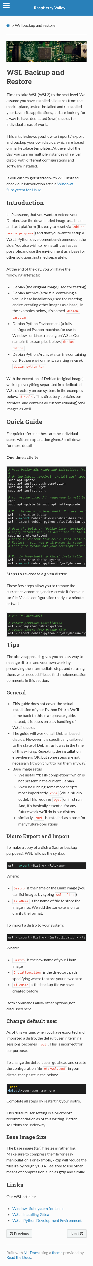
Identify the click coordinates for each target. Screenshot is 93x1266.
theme (57, 1252)
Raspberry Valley (49, 7)
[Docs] (8, 25)
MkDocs (31, 1252)
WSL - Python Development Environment (47, 1220)
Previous (19, 1233)
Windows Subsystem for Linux (37, 1208)
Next (76, 1233)
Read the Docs (18, 1257)
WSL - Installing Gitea (30, 1214)
